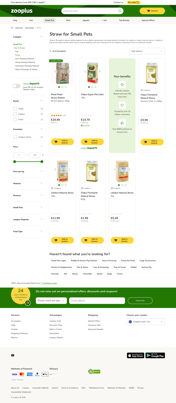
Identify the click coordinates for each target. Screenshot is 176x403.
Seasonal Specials (95, 329)
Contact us (118, 2)
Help (13, 325)
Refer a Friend (56, 329)
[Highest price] (34, 155)
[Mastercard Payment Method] (22, 374)
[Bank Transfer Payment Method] (18, 379)
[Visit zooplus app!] (135, 357)
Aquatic (86, 20)
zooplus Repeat (56, 337)
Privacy (140, 388)
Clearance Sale (94, 325)
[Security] (94, 372)
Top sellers (136, 51)
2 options (145, 90)
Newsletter (54, 333)
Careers (26, 388)
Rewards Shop (56, 325)
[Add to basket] (62, 141)
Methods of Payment (116, 388)
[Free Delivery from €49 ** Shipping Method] (53, 374)
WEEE (131, 388)
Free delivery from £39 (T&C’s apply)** (28, 2)
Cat (31, 20)
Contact (14, 329)
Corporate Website (40, 388)
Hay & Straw (29, 28)
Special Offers (148, 20)
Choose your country (137, 315)
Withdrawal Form (96, 388)
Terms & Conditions (69, 388)
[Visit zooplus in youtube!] (12, 355)
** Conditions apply (48, 283)
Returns (14, 337)
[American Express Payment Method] (29, 374)
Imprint (55, 388)
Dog (15, 20)
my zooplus (16, 321)
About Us (15, 388)
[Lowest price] (18, 155)
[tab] (59, 87)
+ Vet (104, 20)
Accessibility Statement (21, 392)
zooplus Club (55, 321)
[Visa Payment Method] (14, 374)
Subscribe (140, 300)
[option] (28, 108)
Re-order (134, 2)
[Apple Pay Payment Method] (45, 374)
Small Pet (49, 20)
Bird (68, 20)
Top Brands (124, 20)
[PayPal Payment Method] (37, 374)
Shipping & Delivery (19, 333)
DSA (84, 388)
